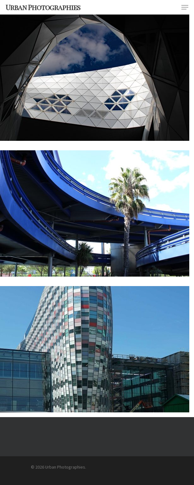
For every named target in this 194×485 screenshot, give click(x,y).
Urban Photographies (43, 7)
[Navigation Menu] (184, 7)
